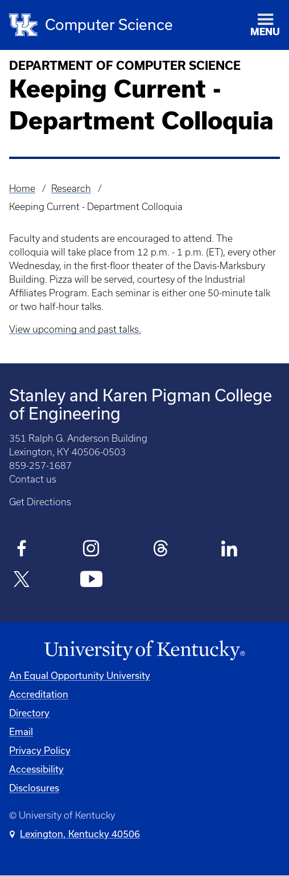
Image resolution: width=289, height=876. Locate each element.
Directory (29, 712)
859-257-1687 (40, 465)
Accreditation (38, 694)
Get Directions (40, 502)
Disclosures (34, 787)
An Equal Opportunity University (79, 675)
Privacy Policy (40, 750)
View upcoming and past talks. (75, 329)
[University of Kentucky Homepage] (144, 650)
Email (21, 731)
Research (71, 188)
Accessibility (36, 769)
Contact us (32, 479)
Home (22, 188)
